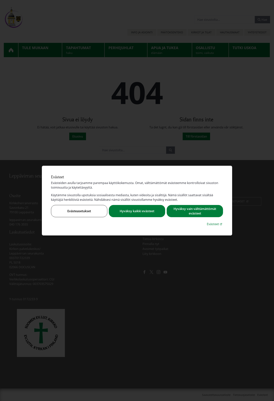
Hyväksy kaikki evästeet (137, 211)
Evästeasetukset (79, 211)
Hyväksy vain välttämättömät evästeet (195, 211)
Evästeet (215, 224)
